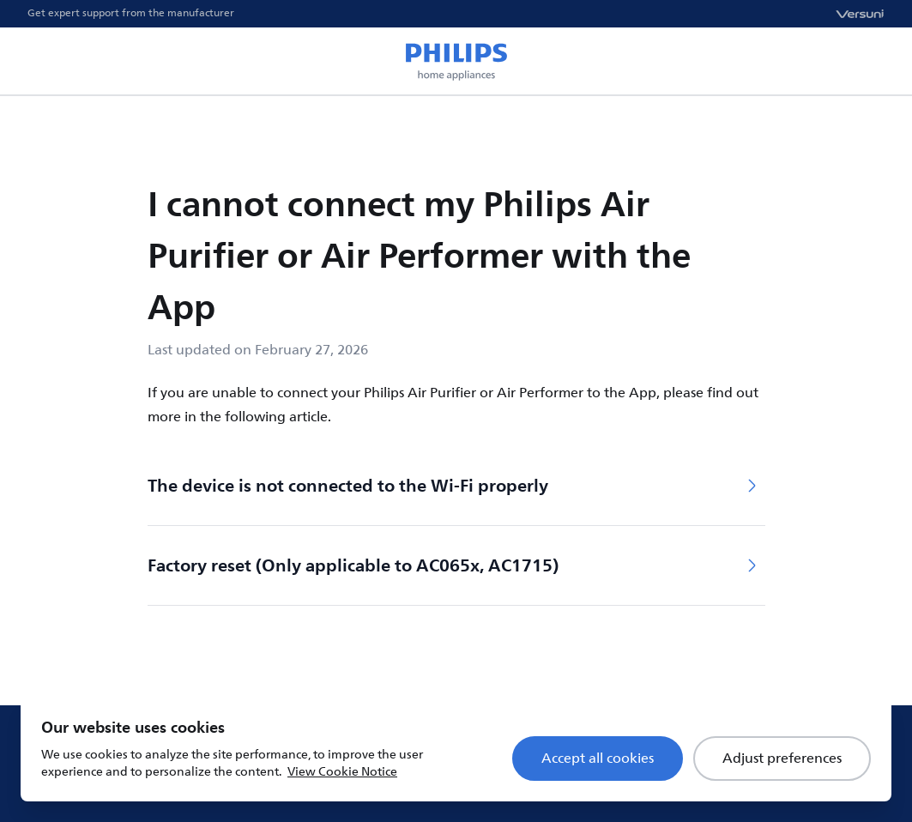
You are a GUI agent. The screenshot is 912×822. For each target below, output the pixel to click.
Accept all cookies (597, 758)
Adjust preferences (782, 758)
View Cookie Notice (342, 772)
